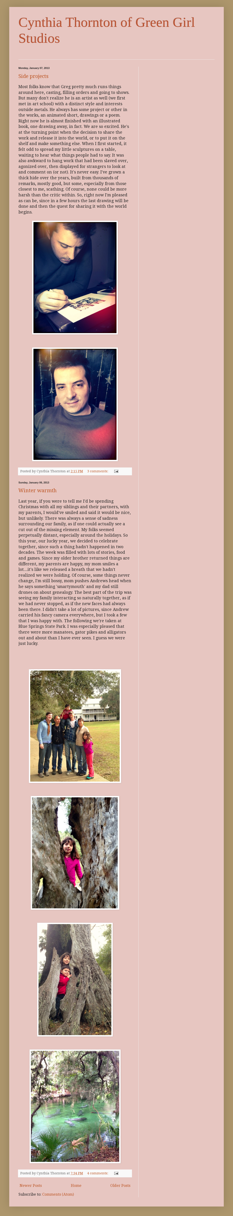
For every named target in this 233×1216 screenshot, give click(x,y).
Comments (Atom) (58, 1194)
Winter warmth (37, 490)
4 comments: (98, 1173)
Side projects (33, 76)
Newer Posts (31, 1185)
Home (76, 1185)
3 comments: (98, 471)
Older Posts (120, 1185)
